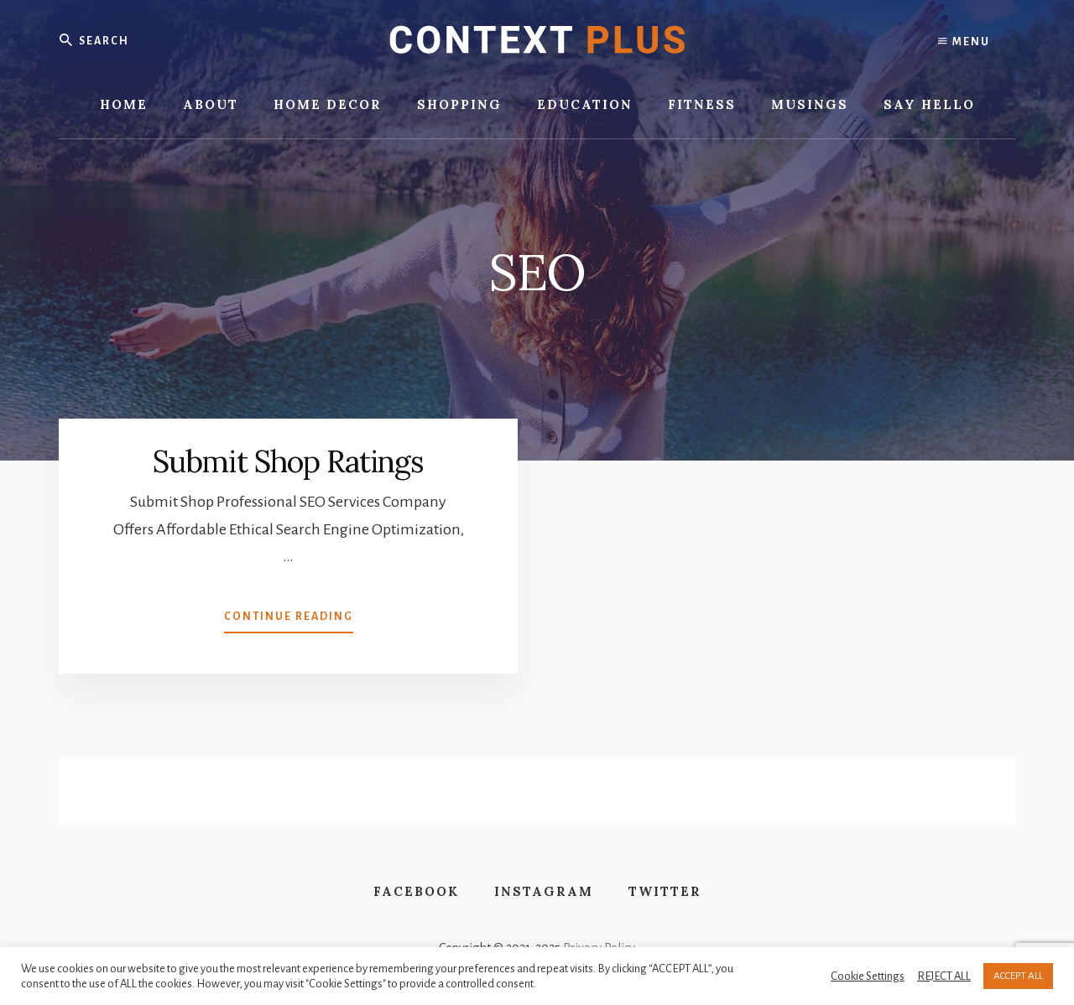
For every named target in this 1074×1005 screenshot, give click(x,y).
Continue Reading (288, 620)
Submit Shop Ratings (288, 461)
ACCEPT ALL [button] (1018, 976)
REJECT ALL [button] (944, 976)
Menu (964, 42)
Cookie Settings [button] (868, 976)
